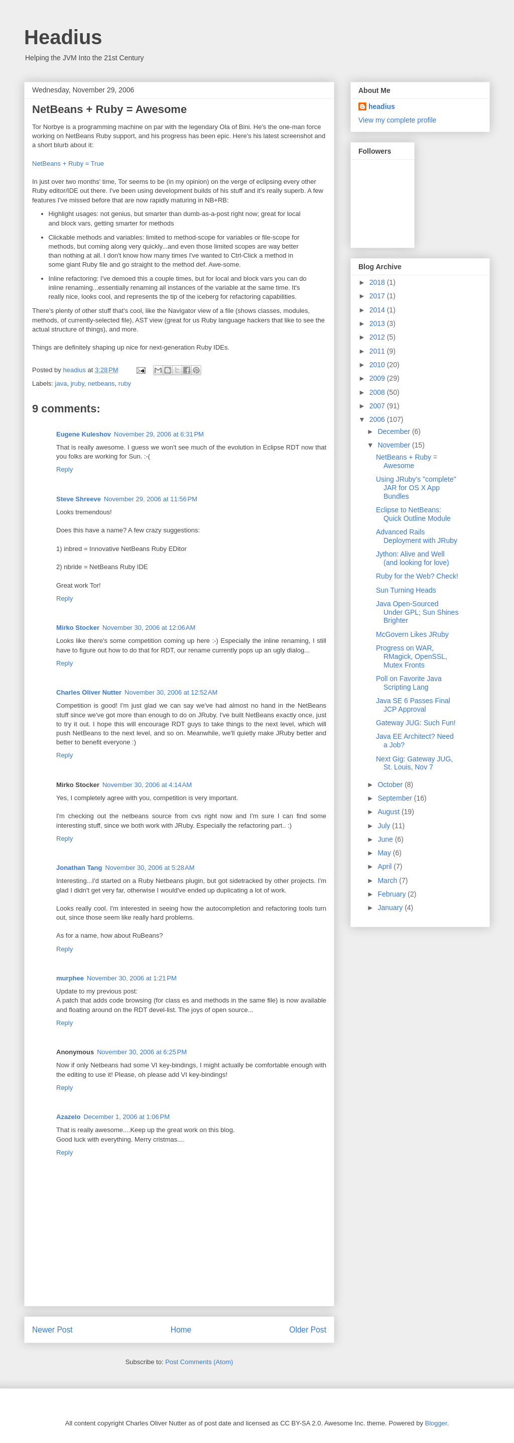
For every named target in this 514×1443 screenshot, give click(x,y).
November (394, 445)
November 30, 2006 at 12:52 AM (170, 692)
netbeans (101, 383)
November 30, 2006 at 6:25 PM (142, 1052)
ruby (124, 383)
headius (381, 106)
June (386, 839)
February (392, 894)
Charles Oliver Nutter (88, 692)
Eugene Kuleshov (83, 434)
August (389, 812)
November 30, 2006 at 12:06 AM (148, 627)
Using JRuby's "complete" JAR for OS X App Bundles (416, 487)
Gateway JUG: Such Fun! (416, 723)
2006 (378, 419)
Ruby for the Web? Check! (417, 576)
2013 (378, 323)
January (391, 908)
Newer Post (52, 1329)
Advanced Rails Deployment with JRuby (416, 536)
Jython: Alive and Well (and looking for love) (412, 558)
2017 (378, 296)
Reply (64, 469)
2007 (378, 406)
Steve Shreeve (78, 499)
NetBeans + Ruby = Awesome (406, 461)
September (395, 798)
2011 (378, 351)
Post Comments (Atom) (199, 1362)
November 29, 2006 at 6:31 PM (159, 434)
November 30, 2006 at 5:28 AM (149, 867)
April (385, 866)
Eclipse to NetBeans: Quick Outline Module (413, 514)
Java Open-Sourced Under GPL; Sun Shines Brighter (417, 612)
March (388, 880)
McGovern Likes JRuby (412, 634)
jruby (77, 383)
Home (181, 1329)
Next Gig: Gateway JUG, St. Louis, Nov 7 (414, 763)
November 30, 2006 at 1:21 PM (132, 978)
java (61, 383)
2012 (378, 337)
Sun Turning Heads (406, 590)
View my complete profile (397, 120)
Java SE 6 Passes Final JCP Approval (413, 705)
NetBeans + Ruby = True (68, 163)
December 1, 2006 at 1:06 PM (126, 1117)
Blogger (436, 1423)
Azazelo (68, 1117)
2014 (378, 310)
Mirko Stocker (77, 627)
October (391, 785)
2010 (378, 365)
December (394, 431)
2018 (378, 282)
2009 (378, 378)
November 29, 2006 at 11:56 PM (150, 499)
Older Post (307, 1329)
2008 (378, 392)
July (384, 826)
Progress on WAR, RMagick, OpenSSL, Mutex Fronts (411, 656)
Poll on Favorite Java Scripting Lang (409, 683)
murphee (70, 978)
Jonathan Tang (79, 867)
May (385, 853)
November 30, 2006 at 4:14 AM (147, 785)
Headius (63, 37)
